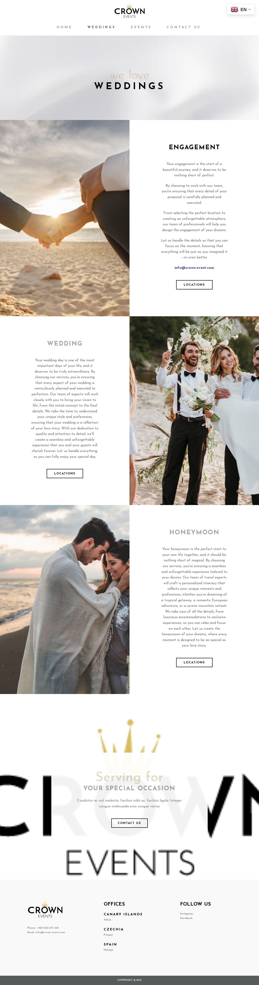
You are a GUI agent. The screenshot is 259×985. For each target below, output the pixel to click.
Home (64, 27)
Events (141, 27)
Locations (194, 284)
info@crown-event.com (194, 268)
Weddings (102, 27)
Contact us (184, 27)
